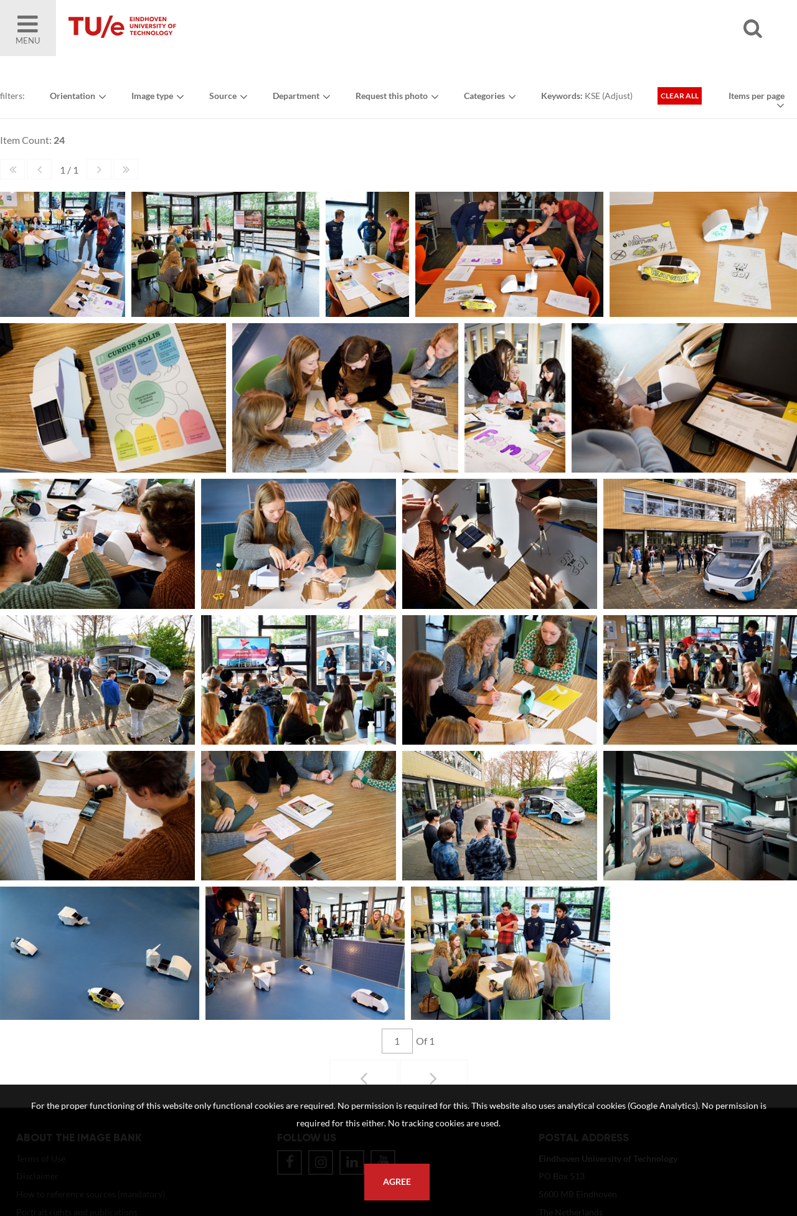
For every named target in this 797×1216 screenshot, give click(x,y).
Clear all (680, 96)
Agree (397, 1182)
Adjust (617, 95)
